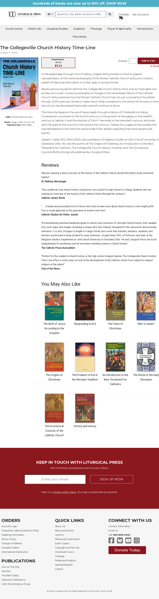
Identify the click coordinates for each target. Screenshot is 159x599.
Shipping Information (13, 534)
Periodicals (79, 36)
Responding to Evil (85, 323)
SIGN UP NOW (111, 479)
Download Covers (64, 552)
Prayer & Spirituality (119, 28)
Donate (124, 14)
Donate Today (127, 550)
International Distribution (15, 552)
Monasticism (145, 28)
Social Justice (14, 28)
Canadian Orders (10, 547)
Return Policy (9, 539)
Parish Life (34, 28)
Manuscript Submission (67, 539)
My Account (141, 14)
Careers (59, 569)
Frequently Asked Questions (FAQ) (20, 530)
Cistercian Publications (14, 579)
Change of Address (12, 543)
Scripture (79, 28)
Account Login (9, 526)
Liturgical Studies (57, 28)
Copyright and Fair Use (67, 547)
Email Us (113, 530)
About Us (60, 526)
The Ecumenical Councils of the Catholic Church (54, 431)
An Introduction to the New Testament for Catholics (115, 379)
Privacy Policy (93, 591)
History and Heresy (85, 426)
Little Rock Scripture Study (16, 584)
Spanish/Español (64, 564)
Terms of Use (106, 591)
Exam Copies (62, 543)
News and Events (64, 530)
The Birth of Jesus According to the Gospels (54, 328)
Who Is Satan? (146, 323)
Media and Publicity (65, 560)
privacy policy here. (64, 492)
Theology (96, 28)
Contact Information (119, 526)
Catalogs (59, 556)
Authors (59, 534)
